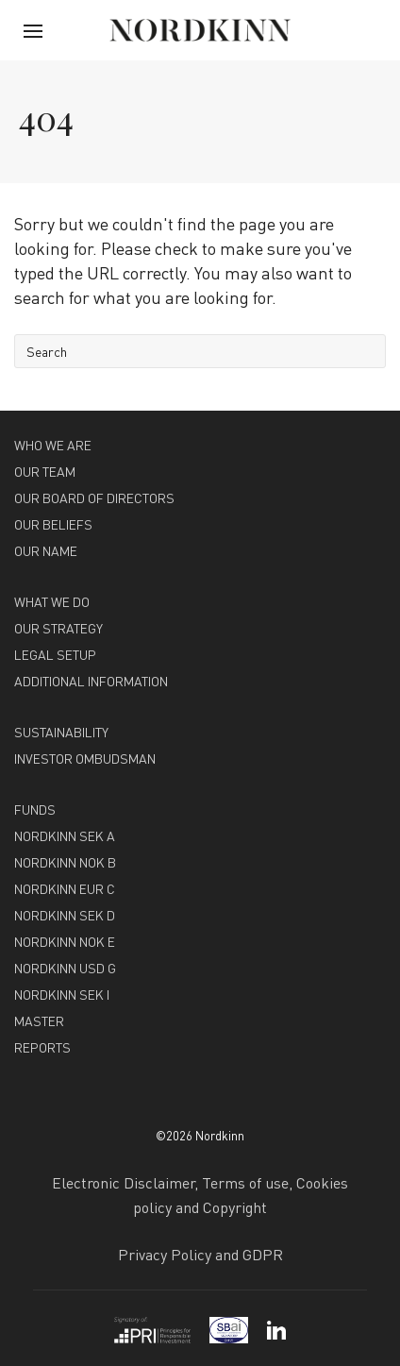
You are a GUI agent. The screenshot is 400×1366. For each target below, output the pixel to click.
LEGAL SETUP (55, 654)
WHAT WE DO (52, 601)
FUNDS (35, 809)
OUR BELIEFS (53, 523)
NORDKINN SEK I (61, 994)
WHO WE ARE (53, 444)
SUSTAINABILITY (61, 731)
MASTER (39, 1020)
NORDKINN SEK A (64, 835)
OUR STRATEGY (58, 627)
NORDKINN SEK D (64, 914)
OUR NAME (45, 550)
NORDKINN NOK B (65, 861)
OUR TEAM (44, 471)
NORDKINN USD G (65, 967)
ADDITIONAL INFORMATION (91, 680)
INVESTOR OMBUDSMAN (85, 758)
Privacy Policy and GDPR (200, 1254)
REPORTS (42, 1046)
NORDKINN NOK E (64, 941)
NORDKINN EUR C (64, 888)
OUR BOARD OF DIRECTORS (94, 497)
